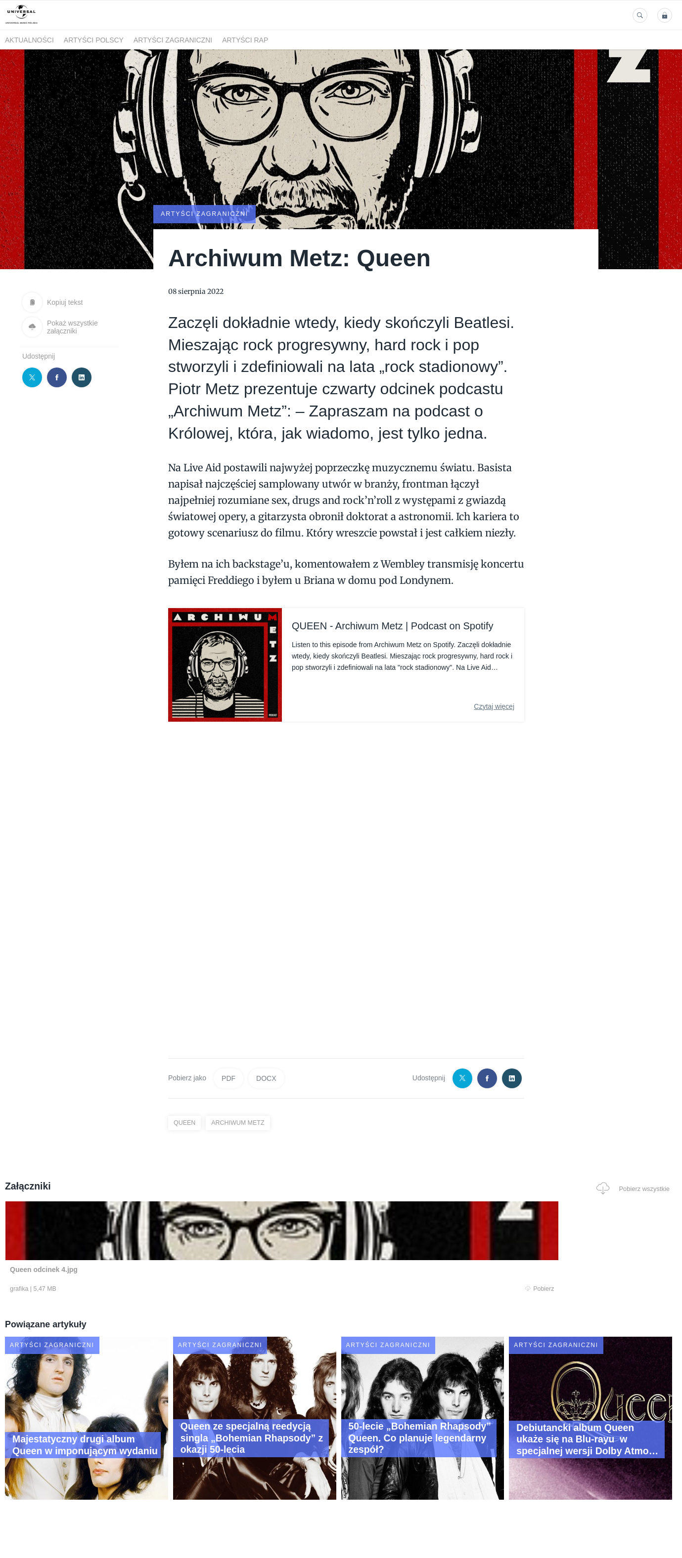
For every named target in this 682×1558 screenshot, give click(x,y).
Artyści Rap (245, 40)
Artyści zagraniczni (173, 40)
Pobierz (147, 1289)
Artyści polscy (94, 40)
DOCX (266, 1077)
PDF (228, 1077)
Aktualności (29, 40)
